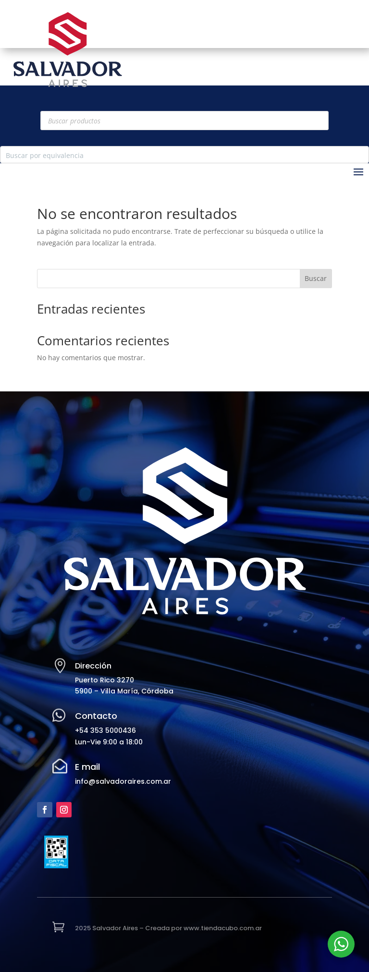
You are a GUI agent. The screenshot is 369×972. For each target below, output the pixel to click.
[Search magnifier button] (360, 154)
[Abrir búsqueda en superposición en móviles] (184, 120)
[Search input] (177, 154)
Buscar (316, 278)
